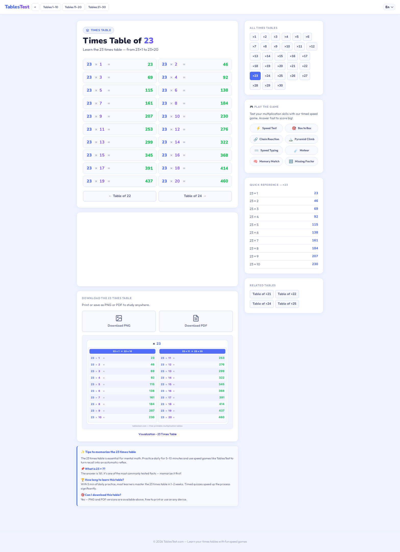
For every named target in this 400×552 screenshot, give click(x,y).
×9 (275, 46)
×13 (255, 56)
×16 (292, 56)
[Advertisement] (157, 249)
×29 (267, 85)
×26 (292, 75)
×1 (254, 36)
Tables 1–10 (50, 7)
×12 (312, 46)
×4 (286, 36)
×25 (280, 75)
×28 (255, 85)
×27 (304, 75)
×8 (265, 46)
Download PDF (196, 321)
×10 (287, 46)
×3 (275, 36)
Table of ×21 (262, 294)
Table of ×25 (287, 303)
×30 (280, 85)
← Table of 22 (119, 196)
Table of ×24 (262, 303)
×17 (304, 56)
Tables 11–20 (73, 7)
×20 (280, 66)
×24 (267, 75)
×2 (265, 36)
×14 (267, 56)
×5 (296, 36)
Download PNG (119, 321)
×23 (255, 75)
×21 (292, 66)
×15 (280, 56)
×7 (254, 46)
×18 (255, 66)
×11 (299, 46)
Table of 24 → (195, 196)
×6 (307, 36)
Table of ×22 (287, 294)
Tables (17, 7)
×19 (267, 66)
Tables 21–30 (97, 7)
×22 (304, 66)
